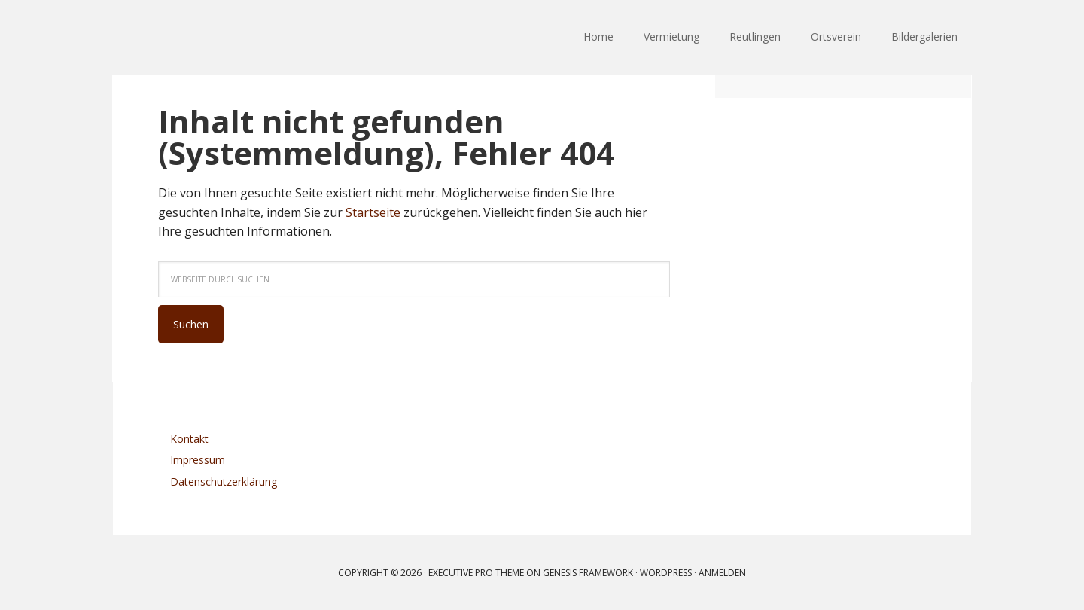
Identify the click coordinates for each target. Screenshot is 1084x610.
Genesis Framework (588, 572)
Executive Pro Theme (476, 572)
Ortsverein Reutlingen (211, 37)
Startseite (373, 212)
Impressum (197, 460)
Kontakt (189, 439)
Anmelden (722, 572)
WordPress (666, 572)
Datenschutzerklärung (223, 481)
